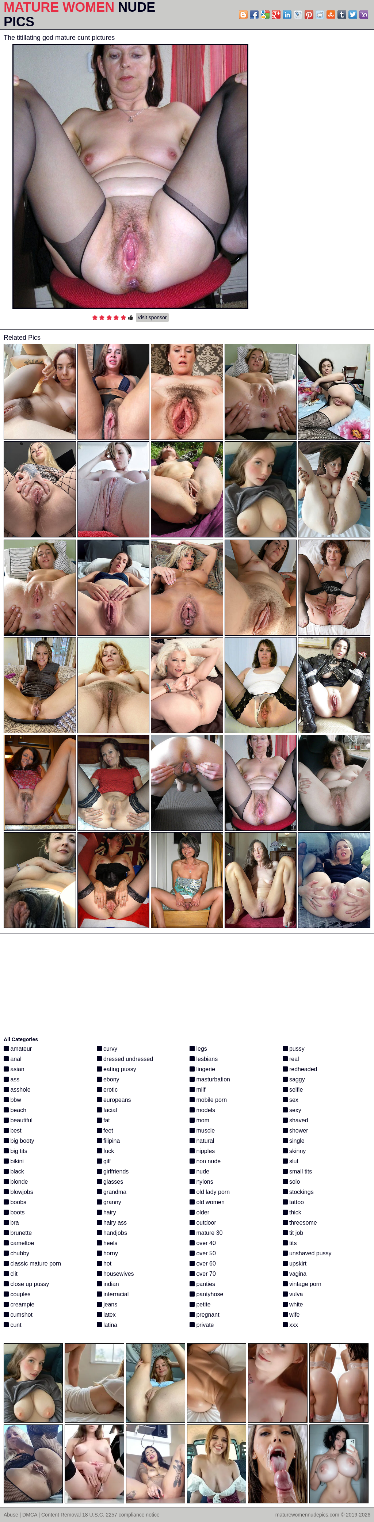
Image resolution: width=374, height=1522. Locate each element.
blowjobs (18, 1192)
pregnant (205, 1315)
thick (292, 1212)
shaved (295, 1120)
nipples (202, 1151)
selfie (293, 1090)
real (291, 1059)
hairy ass (112, 1222)
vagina (295, 1274)
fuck (105, 1151)
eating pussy (116, 1069)
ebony (108, 1079)
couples (17, 1294)
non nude (205, 1161)
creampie (19, 1304)
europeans (114, 1100)
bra (11, 1222)
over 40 (203, 1243)
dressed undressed (125, 1059)
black (14, 1171)
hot (104, 1263)
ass (11, 1079)
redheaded (300, 1069)
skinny (294, 1151)
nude (199, 1171)
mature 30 (206, 1233)
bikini (14, 1161)
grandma (112, 1192)
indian (108, 1284)
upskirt (295, 1263)
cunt (13, 1325)
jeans (107, 1304)
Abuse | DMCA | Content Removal (42, 1515)
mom (199, 1120)
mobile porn (208, 1100)
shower (295, 1130)
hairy (106, 1212)
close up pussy (26, 1284)
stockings (298, 1192)
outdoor (203, 1222)
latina (107, 1325)
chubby (16, 1253)
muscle (202, 1130)
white (293, 1304)
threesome (300, 1222)
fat (103, 1120)
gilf (104, 1161)
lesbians (204, 1059)
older (199, 1212)
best (13, 1130)
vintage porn (302, 1284)
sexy (292, 1110)
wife (291, 1315)
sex (290, 1100)
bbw (12, 1100)
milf (197, 1090)
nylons (201, 1182)
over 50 (203, 1253)
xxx (290, 1325)
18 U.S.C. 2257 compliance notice (121, 1515)
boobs (15, 1202)
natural (202, 1141)
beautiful (18, 1120)
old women (207, 1202)
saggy (294, 1079)
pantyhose (206, 1294)
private (202, 1325)
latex (106, 1315)
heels (107, 1243)
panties (202, 1284)
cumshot (18, 1315)
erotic (107, 1090)
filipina (108, 1141)
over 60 (203, 1263)
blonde (16, 1182)
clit (11, 1274)
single (294, 1141)
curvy (107, 1049)
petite (200, 1304)
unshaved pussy (307, 1253)
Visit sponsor (152, 317)
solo (291, 1182)
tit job (293, 1233)
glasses (110, 1182)
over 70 (203, 1274)
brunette (18, 1233)
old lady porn (210, 1192)
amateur (18, 1049)
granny (109, 1202)
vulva (293, 1294)
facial (107, 1110)
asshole (17, 1090)
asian (14, 1069)
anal (13, 1059)
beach (15, 1110)
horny (107, 1253)
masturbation (210, 1079)
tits (290, 1243)
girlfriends (113, 1171)
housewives (115, 1274)
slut (290, 1161)
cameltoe (19, 1243)
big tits (15, 1151)
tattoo (293, 1202)
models (202, 1110)
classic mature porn (32, 1263)
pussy (294, 1049)
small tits (297, 1171)
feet (105, 1130)
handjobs (112, 1233)
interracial (113, 1294)
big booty (19, 1141)
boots (14, 1212)
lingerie (202, 1069)
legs (198, 1049)
